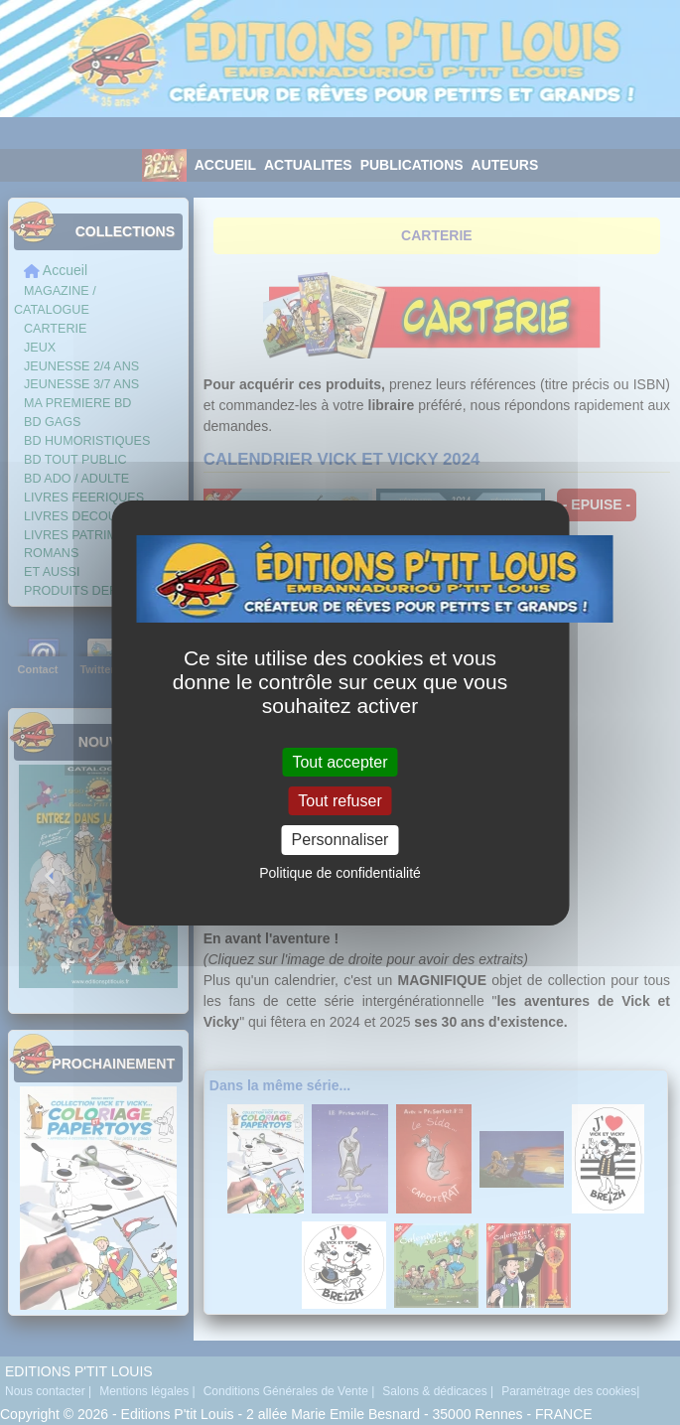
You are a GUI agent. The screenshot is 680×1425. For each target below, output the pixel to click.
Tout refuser (339, 800)
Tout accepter (339, 762)
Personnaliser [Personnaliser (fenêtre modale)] (340, 839)
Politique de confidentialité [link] (340, 873)
